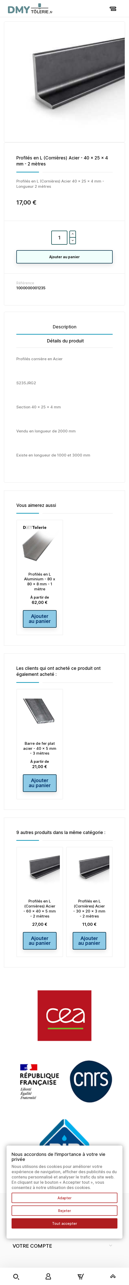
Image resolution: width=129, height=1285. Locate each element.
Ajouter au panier (64, 257)
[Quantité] (59, 238)
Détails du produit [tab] (65, 340)
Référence (25, 283)
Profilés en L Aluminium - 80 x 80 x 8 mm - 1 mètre (39, 581)
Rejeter (64, 1211)
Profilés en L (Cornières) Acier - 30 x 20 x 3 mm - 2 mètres (89, 919)
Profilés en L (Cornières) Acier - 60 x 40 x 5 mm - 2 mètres (39, 919)
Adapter (64, 1198)
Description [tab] (64, 326)
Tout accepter (64, 1223)
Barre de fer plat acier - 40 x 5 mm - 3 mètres (39, 753)
